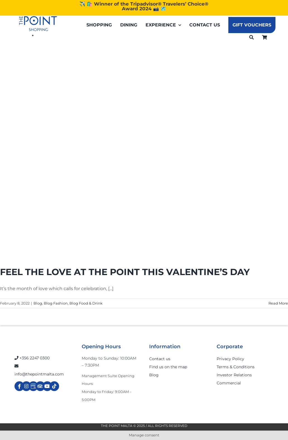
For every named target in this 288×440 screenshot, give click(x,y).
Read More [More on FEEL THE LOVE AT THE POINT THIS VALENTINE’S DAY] (278, 303)
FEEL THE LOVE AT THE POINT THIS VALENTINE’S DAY (125, 271)
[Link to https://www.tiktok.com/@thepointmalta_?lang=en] (54, 386)
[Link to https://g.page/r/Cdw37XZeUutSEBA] (33, 386)
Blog (37, 303)
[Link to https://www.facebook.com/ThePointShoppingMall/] (19, 386)
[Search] (251, 37)
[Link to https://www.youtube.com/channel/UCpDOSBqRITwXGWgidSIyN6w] (47, 386)
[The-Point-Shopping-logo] (38, 24)
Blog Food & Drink (86, 303)
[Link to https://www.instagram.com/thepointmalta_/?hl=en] (26, 386)
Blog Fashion (56, 303)
